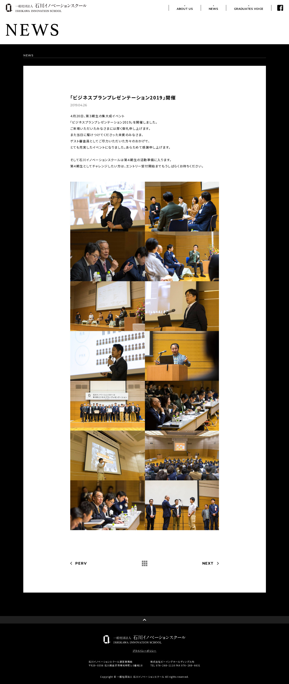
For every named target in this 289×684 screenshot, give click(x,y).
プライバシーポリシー (145, 651)
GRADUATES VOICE (249, 8)
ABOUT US (185, 8)
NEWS (213, 8)
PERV (81, 563)
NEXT (208, 563)
